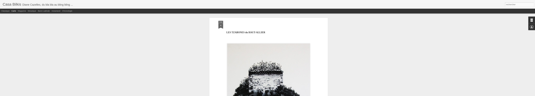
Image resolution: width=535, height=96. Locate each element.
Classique (5, 11)
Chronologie (67, 11)
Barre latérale (44, 11)
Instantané (56, 11)
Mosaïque (32, 11)
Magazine (22, 11)
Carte (13, 11)
